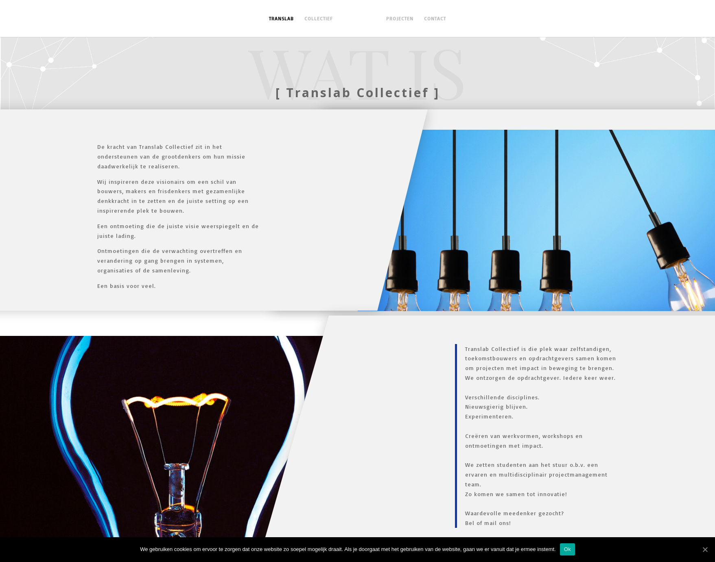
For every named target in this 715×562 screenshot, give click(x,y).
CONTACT (433, 19)
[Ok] (705, 549)
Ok (567, 549)
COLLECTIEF (321, 19)
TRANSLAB (283, 19)
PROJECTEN (397, 19)
